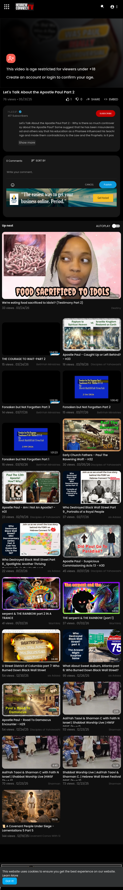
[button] (113, 7)
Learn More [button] (10, 875)
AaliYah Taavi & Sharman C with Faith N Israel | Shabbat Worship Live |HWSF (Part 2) (30, 776)
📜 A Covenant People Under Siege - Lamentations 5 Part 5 (28, 828)
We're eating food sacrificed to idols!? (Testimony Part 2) (42, 303)
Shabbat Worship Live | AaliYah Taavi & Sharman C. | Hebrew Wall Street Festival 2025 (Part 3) (92, 776)
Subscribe (106, 113)
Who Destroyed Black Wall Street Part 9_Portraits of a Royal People (89, 509)
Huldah (15, 112)
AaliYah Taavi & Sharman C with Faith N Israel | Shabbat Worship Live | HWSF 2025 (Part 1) (91, 722)
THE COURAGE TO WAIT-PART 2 (23, 359)
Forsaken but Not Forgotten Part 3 (26, 407)
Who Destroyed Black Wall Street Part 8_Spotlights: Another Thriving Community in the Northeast (28, 564)
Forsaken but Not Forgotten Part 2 (87, 407)
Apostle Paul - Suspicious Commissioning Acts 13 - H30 (83, 563)
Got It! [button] (9, 881)
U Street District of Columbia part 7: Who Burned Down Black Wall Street (30, 668)
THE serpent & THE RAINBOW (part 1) (88, 618)
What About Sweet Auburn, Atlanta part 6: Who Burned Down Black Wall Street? (91, 668)
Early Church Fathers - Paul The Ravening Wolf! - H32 (85, 457)
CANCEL (89, 184)
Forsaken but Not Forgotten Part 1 (25, 459)
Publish (108, 184)
